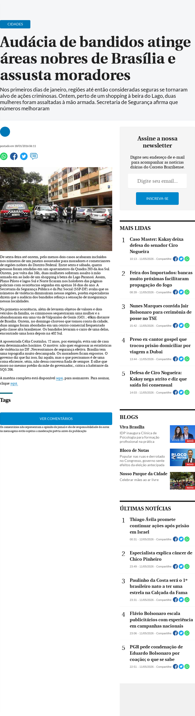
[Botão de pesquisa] (28, 6)
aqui (59, 378)
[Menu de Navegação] (13, 6)
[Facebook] (158, 9)
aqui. (14, 383)
